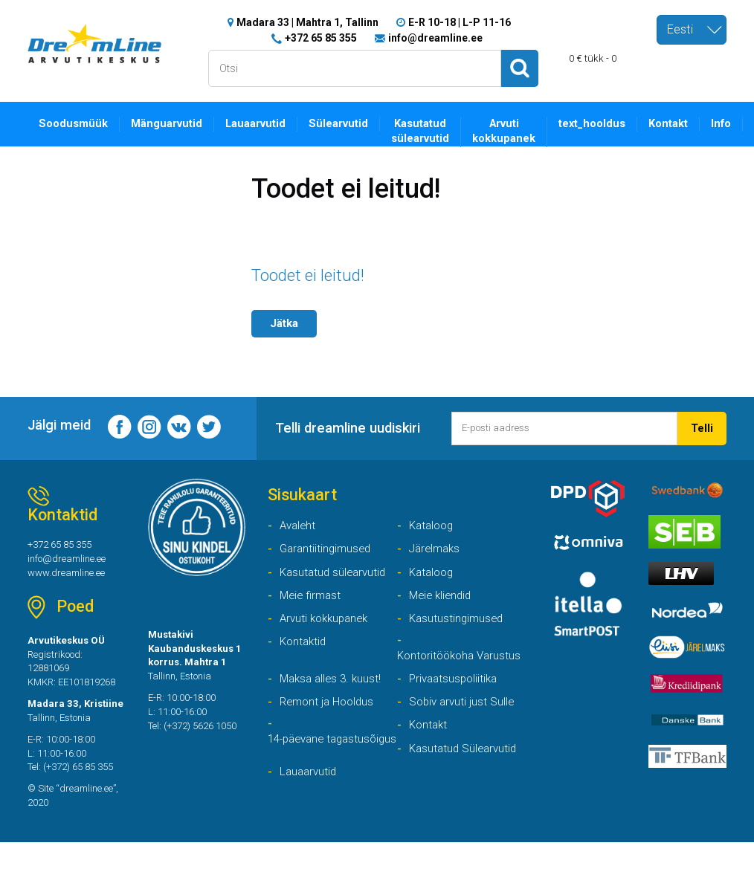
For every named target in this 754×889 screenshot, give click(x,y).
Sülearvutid (345, 123)
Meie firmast (312, 602)
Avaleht (299, 529)
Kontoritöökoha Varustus (438, 673)
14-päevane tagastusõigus (304, 777)
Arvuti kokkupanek (515, 131)
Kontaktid (304, 650)
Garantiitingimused (327, 553)
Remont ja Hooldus (329, 729)
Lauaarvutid (261, 123)
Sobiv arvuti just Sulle (463, 729)
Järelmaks (436, 553)
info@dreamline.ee (435, 37)
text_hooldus (605, 123)
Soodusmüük (75, 123)
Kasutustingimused (458, 625)
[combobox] (691, 30)
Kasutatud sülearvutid (429, 131)
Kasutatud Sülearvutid (465, 778)
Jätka (285, 323)
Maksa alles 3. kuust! (333, 706)
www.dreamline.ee (70, 579)
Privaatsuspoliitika (456, 706)
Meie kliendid (442, 602)
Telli (701, 428)
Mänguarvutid (170, 123)
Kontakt (683, 123)
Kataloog (433, 529)
